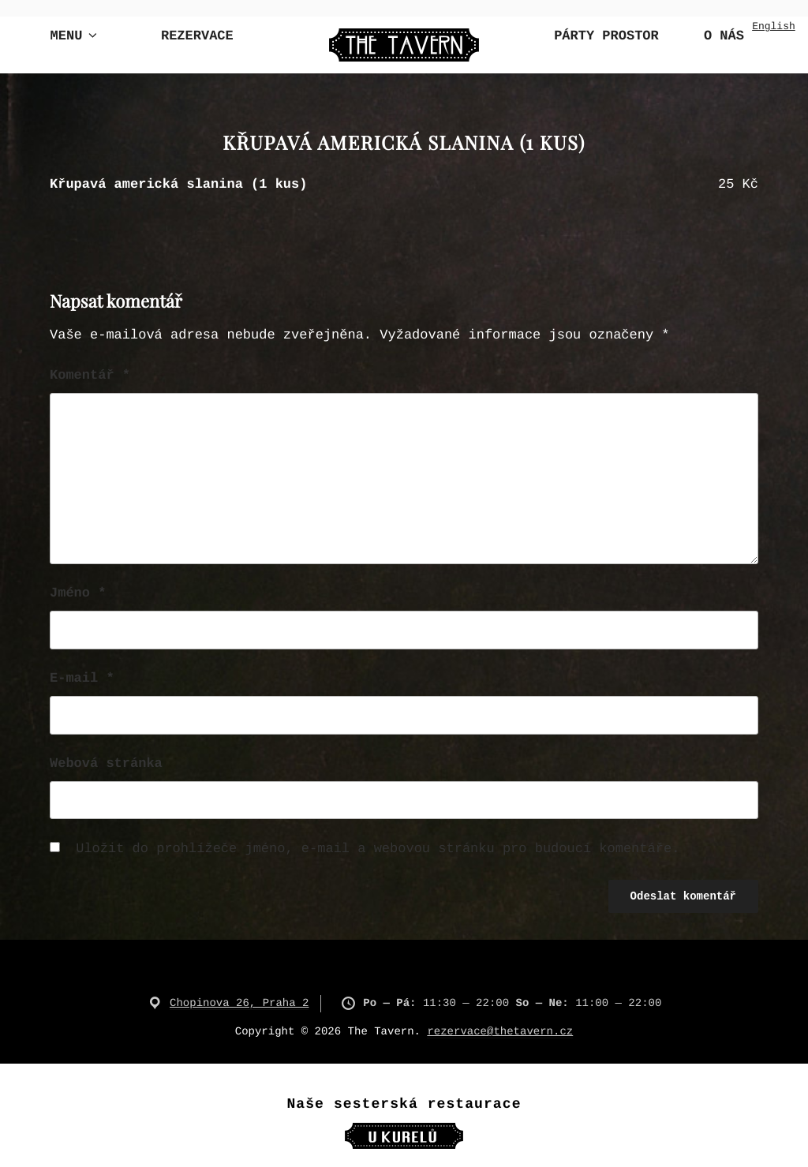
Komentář (90, 375)
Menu (75, 36)
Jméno (78, 593)
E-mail (82, 678)
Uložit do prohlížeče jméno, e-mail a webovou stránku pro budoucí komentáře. (377, 849)
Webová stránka (106, 764)
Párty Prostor (606, 36)
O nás (724, 36)
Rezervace (197, 36)
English (773, 26)
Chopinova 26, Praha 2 (239, 1003)
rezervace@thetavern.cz (500, 1032)
